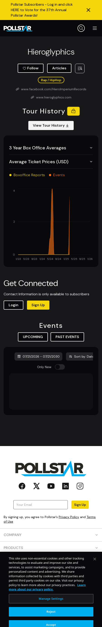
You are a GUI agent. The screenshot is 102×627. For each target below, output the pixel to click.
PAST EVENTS (67, 336)
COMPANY (51, 534)
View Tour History (51, 125)
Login (13, 305)
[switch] (60, 367)
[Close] (95, 566)
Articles (59, 68)
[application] (51, 225)
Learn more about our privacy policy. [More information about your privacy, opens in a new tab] (47, 594)
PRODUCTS (51, 547)
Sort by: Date (81, 356)
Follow (31, 68)
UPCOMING (33, 336)
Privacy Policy (69, 517)
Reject (51, 619)
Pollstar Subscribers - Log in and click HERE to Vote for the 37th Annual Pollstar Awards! (42, 10)
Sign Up (38, 305)
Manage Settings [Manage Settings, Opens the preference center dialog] (51, 606)
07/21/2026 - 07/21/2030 (38, 356)
